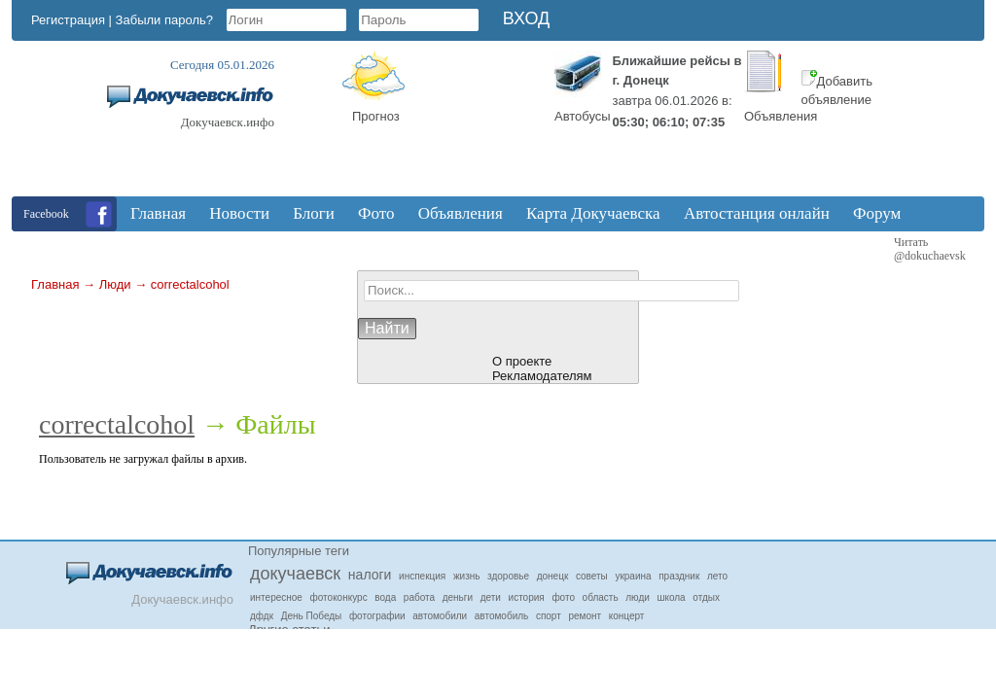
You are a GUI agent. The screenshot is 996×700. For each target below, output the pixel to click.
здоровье (508, 576)
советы (592, 576)
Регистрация (68, 20)
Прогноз (376, 116)
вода (385, 597)
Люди (115, 284)
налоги (370, 574)
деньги (458, 597)
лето (717, 576)
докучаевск (295, 573)
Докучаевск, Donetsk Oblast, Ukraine (474, 123)
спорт (548, 616)
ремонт (584, 616)
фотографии (377, 616)
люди (637, 597)
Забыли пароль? (164, 20)
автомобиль (501, 616)
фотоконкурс (339, 597)
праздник (678, 576)
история (527, 597)
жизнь (466, 576)
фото (563, 597)
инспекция (422, 576)
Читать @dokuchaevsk (930, 248)
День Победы (311, 616)
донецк (553, 576)
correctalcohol (190, 284)
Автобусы (582, 116)
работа (419, 597)
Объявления (780, 116)
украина (633, 576)
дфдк (261, 616)
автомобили (439, 616)
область (601, 597)
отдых (706, 597)
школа (671, 597)
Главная (55, 284)
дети (490, 597)
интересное (276, 597)
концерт (627, 616)
